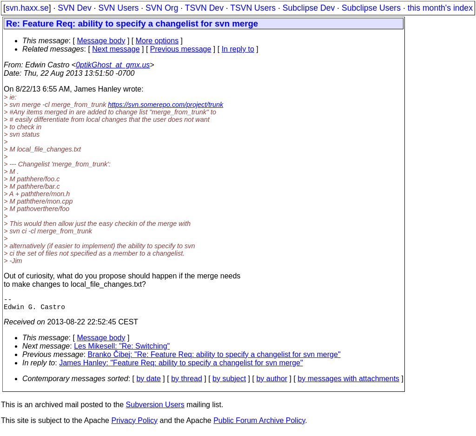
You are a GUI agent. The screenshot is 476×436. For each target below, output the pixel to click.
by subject (229, 382)
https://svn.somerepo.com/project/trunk (165, 104)
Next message (115, 49)
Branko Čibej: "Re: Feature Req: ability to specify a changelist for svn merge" (214, 358)
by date (148, 382)
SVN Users (118, 8)
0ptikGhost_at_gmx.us (113, 65)
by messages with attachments (348, 382)
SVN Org (161, 8)
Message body (101, 41)
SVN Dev (74, 8)
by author (271, 382)
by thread (186, 382)
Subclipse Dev (309, 8)
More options (157, 41)
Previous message (181, 49)
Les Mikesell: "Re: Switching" (122, 350)
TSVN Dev (204, 8)
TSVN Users (253, 8)
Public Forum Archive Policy (259, 424)
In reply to (238, 49)
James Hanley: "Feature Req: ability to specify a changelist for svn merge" (181, 366)
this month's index (440, 8)
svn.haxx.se (27, 8)
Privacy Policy (134, 424)
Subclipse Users (371, 8)
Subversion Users (155, 408)
